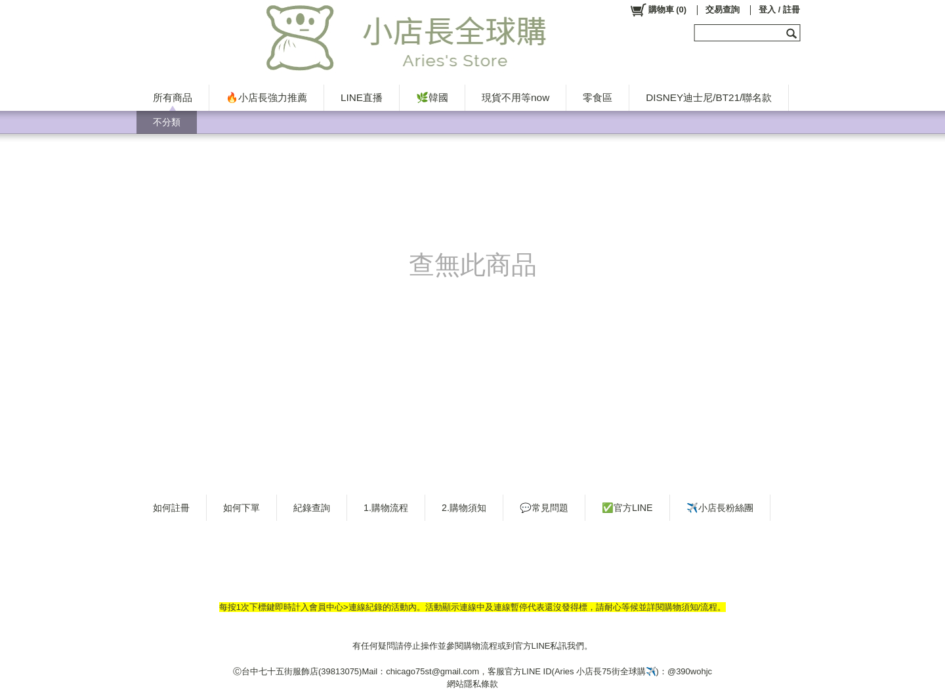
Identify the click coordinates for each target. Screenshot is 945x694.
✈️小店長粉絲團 (719, 507)
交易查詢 (722, 9)
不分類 (166, 122)
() (658, 10)
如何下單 (241, 507)
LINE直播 (362, 97)
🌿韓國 (432, 97)
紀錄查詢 (311, 507)
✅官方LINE (627, 507)
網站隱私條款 (472, 684)
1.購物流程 (386, 507)
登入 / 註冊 (779, 9)
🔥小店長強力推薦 (266, 97)
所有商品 (172, 97)
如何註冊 (171, 507)
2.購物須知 (464, 507)
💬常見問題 (544, 507)
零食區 (597, 97)
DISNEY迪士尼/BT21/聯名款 (709, 97)
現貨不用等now (515, 97)
